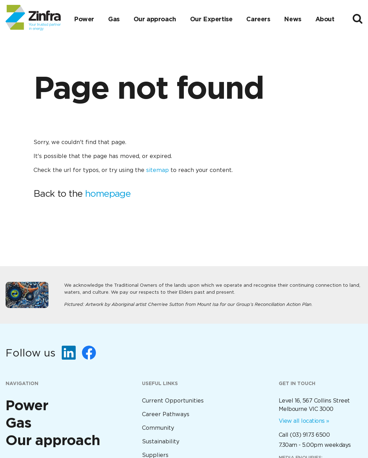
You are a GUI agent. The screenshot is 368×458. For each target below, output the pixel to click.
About (325, 19)
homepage (107, 193)
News (292, 19)
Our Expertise (211, 19)
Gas (114, 19)
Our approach (155, 19)
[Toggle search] (357, 19)
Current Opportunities (173, 400)
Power (84, 19)
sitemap (157, 170)
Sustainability (160, 441)
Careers (258, 19)
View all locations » (304, 421)
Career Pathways (165, 414)
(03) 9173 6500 (310, 434)
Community (158, 428)
